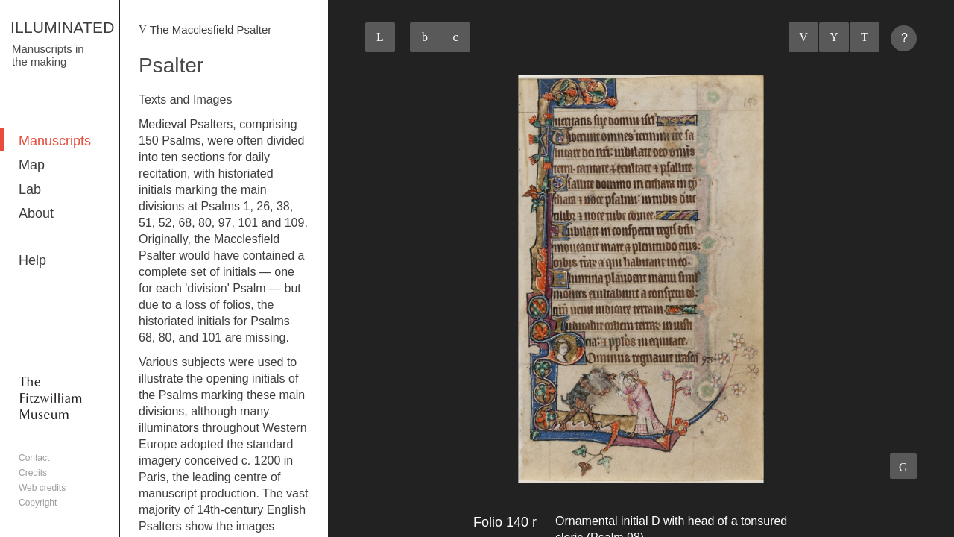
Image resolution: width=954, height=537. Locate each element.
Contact (34, 458)
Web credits (42, 488)
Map (32, 164)
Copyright (38, 502)
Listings (834, 37)
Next (864, 37)
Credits (33, 473)
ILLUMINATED (62, 27)
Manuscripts (55, 141)
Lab (30, 189)
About (36, 213)
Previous (803, 37)
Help (32, 260)
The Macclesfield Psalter (210, 29)
